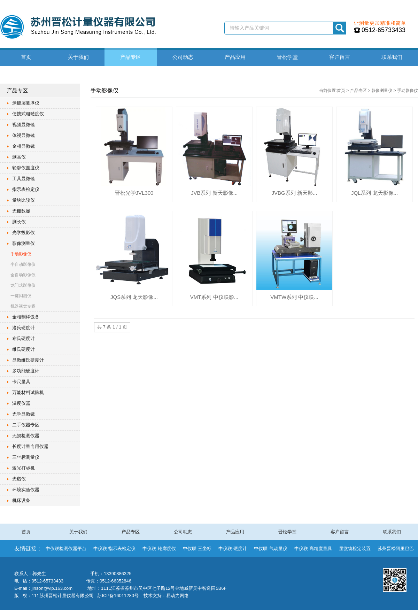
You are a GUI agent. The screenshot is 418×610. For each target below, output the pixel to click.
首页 (26, 57)
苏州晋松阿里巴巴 (396, 548)
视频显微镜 (23, 124)
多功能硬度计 (25, 370)
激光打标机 (23, 468)
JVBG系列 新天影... (294, 193)
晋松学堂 (287, 57)
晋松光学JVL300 (134, 193)
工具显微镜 (23, 178)
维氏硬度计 (23, 349)
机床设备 (21, 500)
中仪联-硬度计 (232, 548)
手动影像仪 (20, 254)
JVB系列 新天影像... (214, 193)
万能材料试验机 (28, 392)
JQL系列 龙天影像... (374, 193)
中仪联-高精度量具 (313, 548)
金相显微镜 (23, 146)
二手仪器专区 (25, 424)
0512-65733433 (383, 29)
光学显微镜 (23, 414)
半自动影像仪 (23, 264)
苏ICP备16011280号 (118, 595)
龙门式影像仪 (23, 285)
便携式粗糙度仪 (28, 113)
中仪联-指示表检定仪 (114, 548)
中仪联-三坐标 (197, 548)
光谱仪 (19, 478)
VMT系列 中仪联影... (214, 297)
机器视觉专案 (23, 306)
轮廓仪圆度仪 (25, 167)
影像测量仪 (23, 243)
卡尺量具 (21, 381)
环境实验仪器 (25, 489)
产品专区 (130, 57)
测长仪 (19, 221)
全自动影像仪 (23, 274)
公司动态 (182, 57)
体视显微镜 (23, 135)
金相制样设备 (25, 316)
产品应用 (235, 57)
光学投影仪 (23, 232)
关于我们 (78, 57)
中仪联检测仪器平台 (66, 548)
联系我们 (391, 57)
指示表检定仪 (25, 189)
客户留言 (339, 57)
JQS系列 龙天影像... (134, 297)
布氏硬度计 (23, 338)
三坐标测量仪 (25, 457)
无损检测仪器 (25, 435)
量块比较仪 (23, 200)
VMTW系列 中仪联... (294, 297)
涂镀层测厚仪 (25, 103)
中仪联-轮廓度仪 (159, 548)
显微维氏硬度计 (28, 360)
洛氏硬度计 (23, 327)
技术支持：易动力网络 (166, 595)
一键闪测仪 (20, 295)
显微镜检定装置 (355, 548)
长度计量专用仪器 (30, 446)
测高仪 (19, 157)
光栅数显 (21, 211)
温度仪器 (21, 403)
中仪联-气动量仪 (270, 548)
